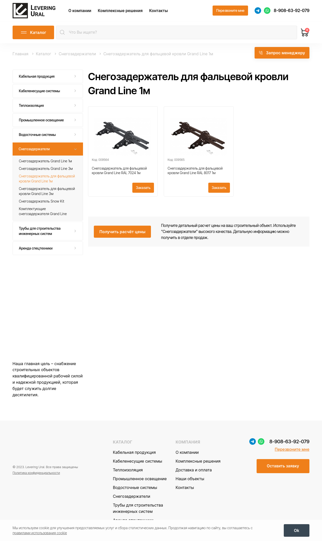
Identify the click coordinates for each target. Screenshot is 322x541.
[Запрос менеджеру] (282, 53)
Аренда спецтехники (36, 248)
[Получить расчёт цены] (122, 232)
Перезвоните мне (292, 449)
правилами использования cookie (40, 533)
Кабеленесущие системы (39, 91)
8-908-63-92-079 (291, 10)
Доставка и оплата (194, 469)
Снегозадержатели (34, 149)
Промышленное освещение (41, 120)
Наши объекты (190, 478)
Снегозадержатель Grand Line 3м (46, 168)
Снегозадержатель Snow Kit (41, 201)
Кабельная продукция (37, 76)
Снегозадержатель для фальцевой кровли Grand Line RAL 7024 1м (119, 170)
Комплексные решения (120, 10)
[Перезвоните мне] (230, 11)
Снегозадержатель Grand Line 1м (45, 161)
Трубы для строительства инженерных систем (40, 230)
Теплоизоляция (31, 105)
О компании (79, 10)
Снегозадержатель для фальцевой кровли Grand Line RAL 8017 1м (195, 170)
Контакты (158, 10)
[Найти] (62, 32)
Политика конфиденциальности (36, 473)
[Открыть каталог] (33, 32)
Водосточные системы (37, 134)
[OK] (296, 530)
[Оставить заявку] (283, 466)
